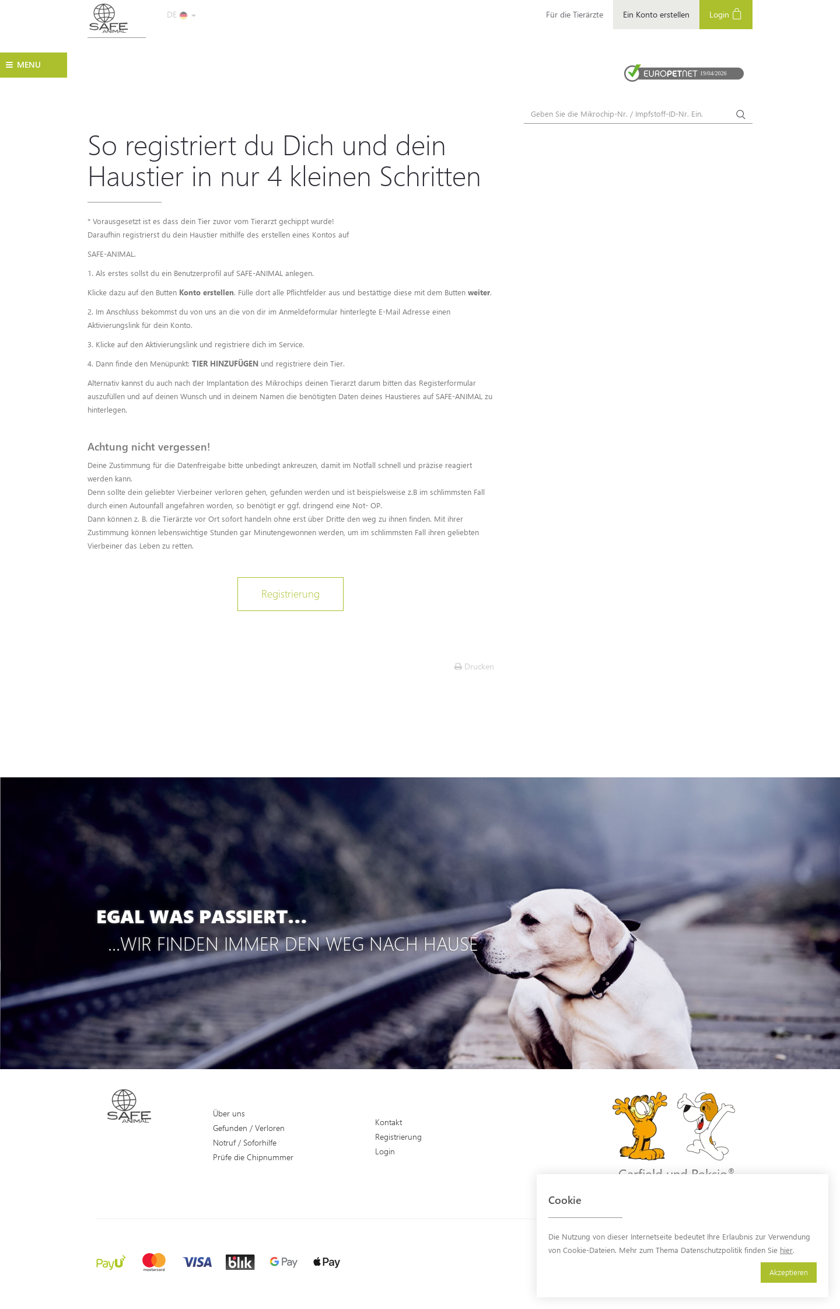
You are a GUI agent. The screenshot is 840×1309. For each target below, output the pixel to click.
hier (786, 1250)
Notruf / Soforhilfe (244, 1142)
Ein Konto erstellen (656, 14)
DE (181, 14)
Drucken (474, 666)
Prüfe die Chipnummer (253, 1157)
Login (726, 13)
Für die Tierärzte (574, 14)
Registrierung (290, 594)
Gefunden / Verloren (249, 1127)
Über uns (229, 1113)
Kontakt (388, 1122)
